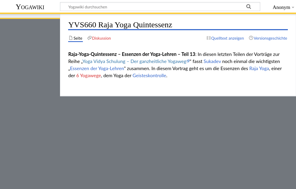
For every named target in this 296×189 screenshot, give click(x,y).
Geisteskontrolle (149, 75)
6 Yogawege (88, 75)
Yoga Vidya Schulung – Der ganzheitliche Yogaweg (134, 61)
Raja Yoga (259, 68)
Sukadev (212, 61)
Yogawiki (30, 7)
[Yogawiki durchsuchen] (160, 6)
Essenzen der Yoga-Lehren (97, 68)
